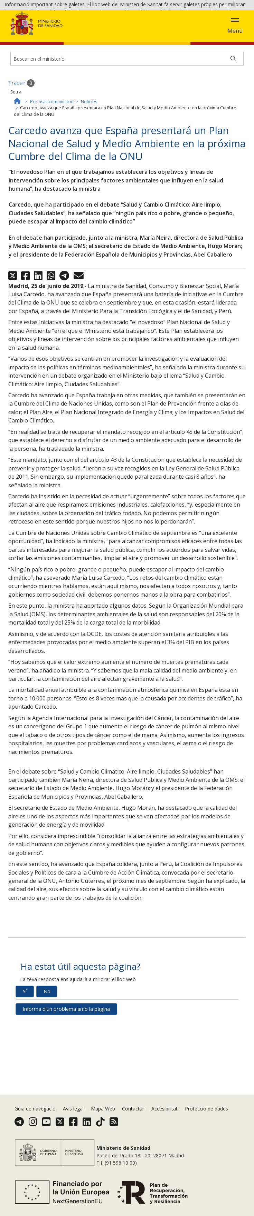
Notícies (89, 156)
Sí (25, 1046)
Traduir (21, 138)
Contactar (133, 1126)
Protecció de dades (206, 1126)
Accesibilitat (164, 1126)
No (47, 1046)
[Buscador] (127, 113)
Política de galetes (50, 31)
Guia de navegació (35, 1126)
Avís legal (73, 1126)
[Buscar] (233, 113)
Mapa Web (103, 1126)
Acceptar (88, 32)
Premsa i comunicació (52, 156)
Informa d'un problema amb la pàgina (66, 1063)
